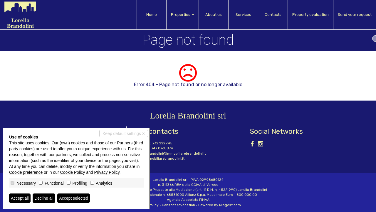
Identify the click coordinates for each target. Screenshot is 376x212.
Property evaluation (310, 14)
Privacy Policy (107, 172)
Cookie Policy (72, 172)
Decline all (43, 198)
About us (213, 14)
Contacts (273, 14)
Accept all (20, 198)
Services (243, 14)
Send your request (355, 14)
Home (151, 14)
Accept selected (73, 198)
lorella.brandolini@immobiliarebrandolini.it (170, 153)
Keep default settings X (124, 133)
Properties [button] (182, 14)
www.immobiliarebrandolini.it (159, 158)
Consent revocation (178, 205)
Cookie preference (26, 172)
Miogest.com (230, 205)
